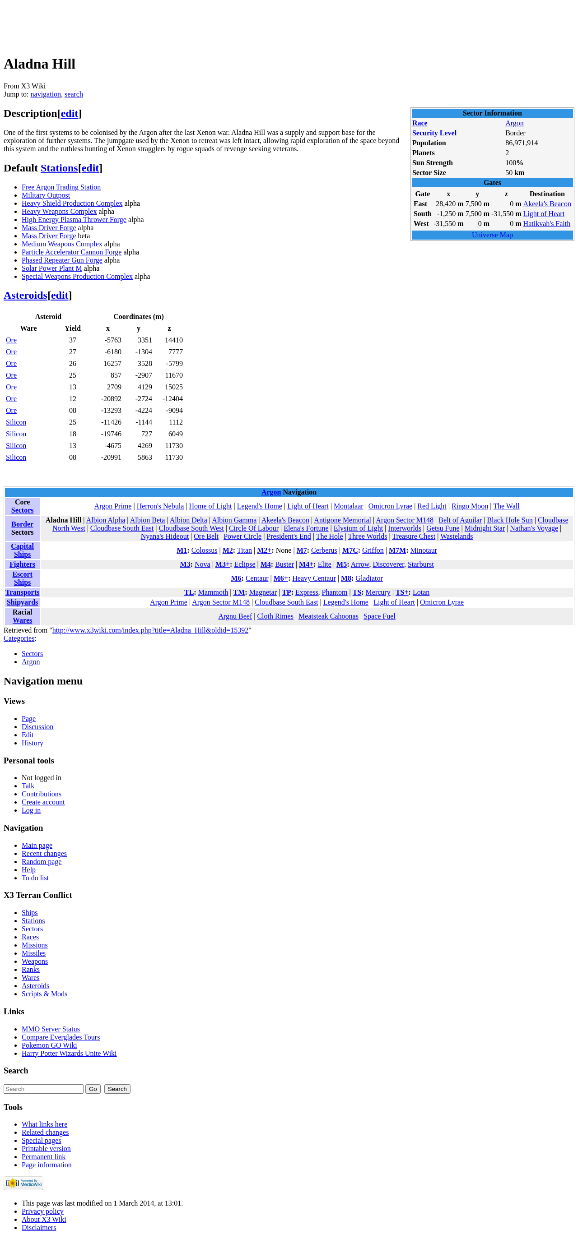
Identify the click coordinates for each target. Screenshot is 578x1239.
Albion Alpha (106, 520)
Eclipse (244, 564)
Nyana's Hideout (165, 536)
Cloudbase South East (122, 528)
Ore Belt (206, 536)
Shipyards (22, 602)
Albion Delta (188, 520)
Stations (59, 168)
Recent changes (44, 853)
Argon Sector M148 (405, 520)
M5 (341, 564)
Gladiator (368, 578)
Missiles (34, 953)
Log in (31, 810)
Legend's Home (259, 506)
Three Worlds (367, 536)
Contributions (41, 794)
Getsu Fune (442, 528)
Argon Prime (113, 506)
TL (189, 592)
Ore (11, 340)
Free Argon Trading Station (61, 187)
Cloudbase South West (191, 528)
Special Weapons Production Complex (77, 276)
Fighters (22, 564)
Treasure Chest (413, 536)
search (74, 94)
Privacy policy (43, 1211)
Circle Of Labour (254, 528)
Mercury (378, 592)
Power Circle (242, 536)
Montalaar (349, 506)
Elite (324, 564)
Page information (47, 1165)
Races (30, 937)
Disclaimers (39, 1227)
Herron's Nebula (160, 506)
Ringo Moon (470, 506)
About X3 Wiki (44, 1219)
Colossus (204, 550)
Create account (43, 802)
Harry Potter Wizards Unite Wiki (69, 1053)
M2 (228, 550)
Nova (202, 564)
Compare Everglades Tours (61, 1037)
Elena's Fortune (306, 528)
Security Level (434, 133)
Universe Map (492, 235)
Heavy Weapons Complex (59, 211)
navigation (46, 94)
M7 (302, 550)
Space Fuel (380, 616)
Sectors (22, 510)
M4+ (306, 564)
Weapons (35, 961)
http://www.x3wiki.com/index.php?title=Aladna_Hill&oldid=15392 (150, 630)
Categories (19, 638)
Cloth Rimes (275, 616)
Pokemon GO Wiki (49, 1045)
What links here (44, 1124)
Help (29, 870)
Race (420, 123)
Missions (35, 945)
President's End (288, 536)
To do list (35, 878)
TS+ (402, 592)
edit (70, 113)
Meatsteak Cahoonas (328, 616)
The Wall (506, 506)
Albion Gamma (234, 520)
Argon (514, 123)
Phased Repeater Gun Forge (62, 260)
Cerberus (324, 550)
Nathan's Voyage (534, 528)
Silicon (16, 422)
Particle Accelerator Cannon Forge (71, 252)
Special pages (41, 1140)
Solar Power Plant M (52, 268)
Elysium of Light (358, 528)
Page (29, 718)
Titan (244, 550)
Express (306, 592)
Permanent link (43, 1156)
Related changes (45, 1132)
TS (357, 592)
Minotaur (423, 550)
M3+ (222, 564)
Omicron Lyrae (390, 506)
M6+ (281, 578)
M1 (182, 550)
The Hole (329, 536)
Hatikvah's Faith (547, 223)
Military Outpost (46, 195)
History (32, 743)
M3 (185, 564)
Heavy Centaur (314, 578)
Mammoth (213, 592)
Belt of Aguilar (460, 520)
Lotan (421, 592)
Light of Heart (544, 213)
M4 (266, 564)
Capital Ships (22, 550)
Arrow (360, 564)
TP (286, 592)
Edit (28, 735)
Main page (37, 845)
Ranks (31, 969)
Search (16, 1070)
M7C (350, 550)
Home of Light (210, 506)
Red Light (431, 506)
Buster (284, 564)
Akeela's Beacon (547, 204)
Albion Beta (147, 520)
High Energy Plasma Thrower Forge (74, 219)
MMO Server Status (51, 1029)
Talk (28, 786)
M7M (397, 550)
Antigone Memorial (342, 520)
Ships (30, 912)
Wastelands (456, 536)
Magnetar (263, 592)
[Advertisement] (168, 24)
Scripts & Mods (44, 994)
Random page (41, 861)
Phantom (335, 592)
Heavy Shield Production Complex (72, 203)
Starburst (421, 564)
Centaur (257, 578)
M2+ (264, 550)
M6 (236, 578)
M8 (346, 578)
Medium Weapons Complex (62, 244)
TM (239, 592)
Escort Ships (22, 578)
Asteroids (25, 295)
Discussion (37, 726)
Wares (22, 620)
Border (22, 524)
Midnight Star (485, 528)
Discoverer (388, 564)
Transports (22, 592)
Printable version (46, 1148)
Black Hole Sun (509, 520)
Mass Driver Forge (49, 227)
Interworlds (404, 528)
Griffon (373, 550)
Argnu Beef (235, 616)
